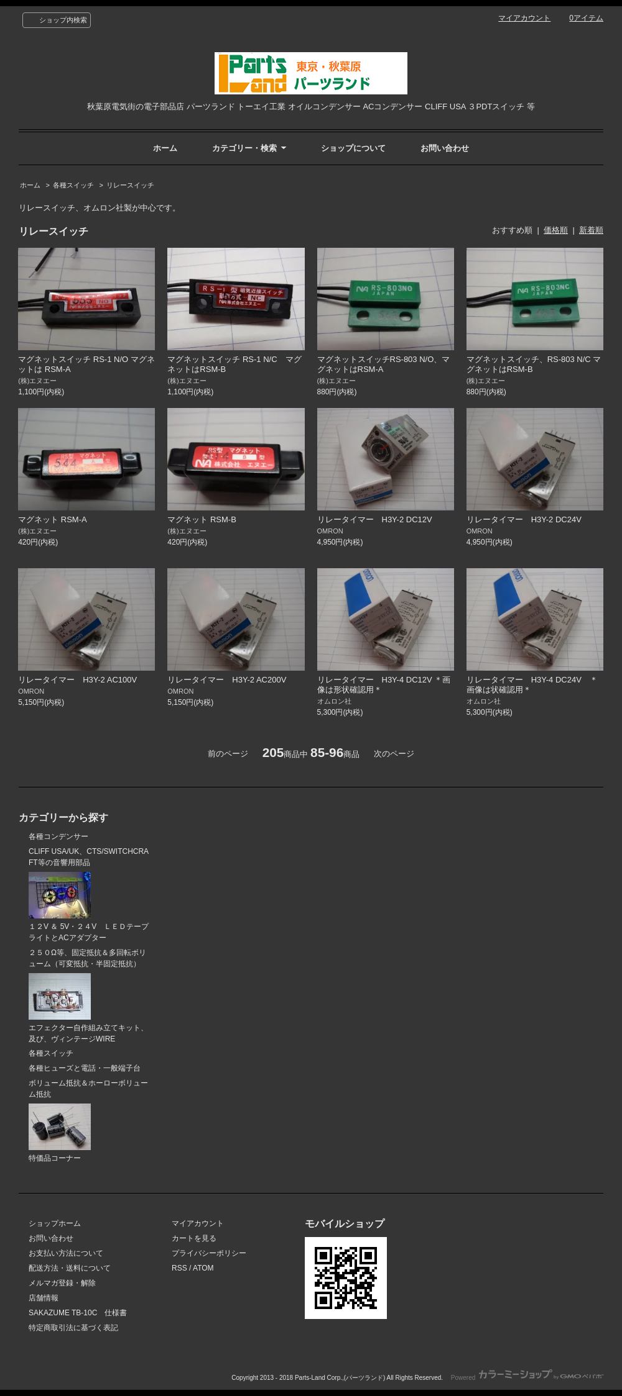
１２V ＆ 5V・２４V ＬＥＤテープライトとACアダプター (89, 907)
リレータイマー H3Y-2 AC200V (226, 679)
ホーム (165, 148)
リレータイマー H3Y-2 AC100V (81, 679)
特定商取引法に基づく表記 (73, 1327)
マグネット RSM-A (52, 519)
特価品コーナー (60, 1133)
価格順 (556, 230)
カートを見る (194, 1238)
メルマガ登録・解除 (62, 1283)
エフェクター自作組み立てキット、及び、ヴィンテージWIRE (88, 1008)
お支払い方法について (66, 1253)
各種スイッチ (73, 185)
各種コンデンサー (58, 836)
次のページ (394, 753)
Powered (527, 1377)
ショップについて (353, 148)
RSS (179, 1268)
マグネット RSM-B (201, 519)
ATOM (203, 1268)
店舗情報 (43, 1298)
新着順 (591, 230)
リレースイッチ (130, 185)
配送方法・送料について (70, 1268)
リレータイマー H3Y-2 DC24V (528, 519)
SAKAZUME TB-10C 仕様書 (78, 1312)
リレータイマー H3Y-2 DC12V (378, 519)
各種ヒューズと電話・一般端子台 (85, 1068)
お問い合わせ (444, 148)
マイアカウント (524, 18)
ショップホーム (55, 1223)
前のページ (228, 753)
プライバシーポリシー (209, 1253)
